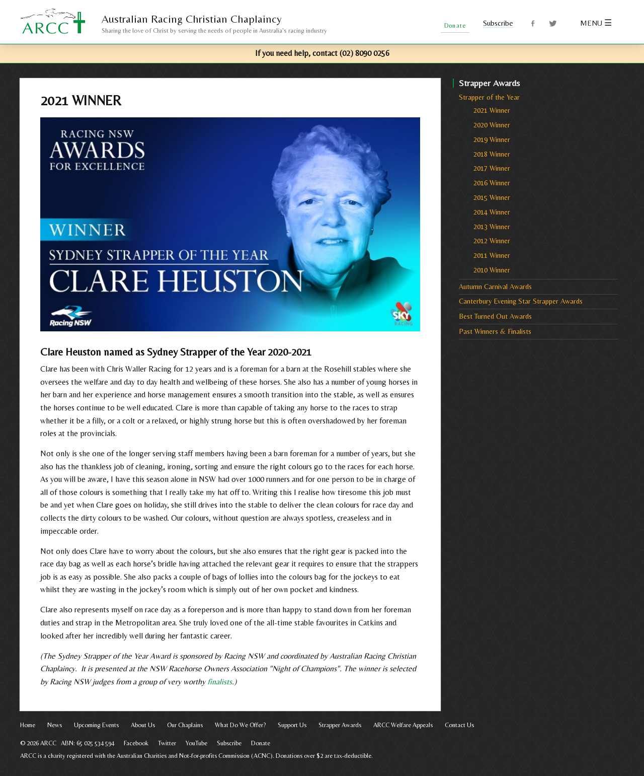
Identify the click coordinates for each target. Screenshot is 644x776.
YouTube (196, 743)
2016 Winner (491, 183)
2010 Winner (491, 270)
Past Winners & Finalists (495, 331)
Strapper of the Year (489, 97)
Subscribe (498, 23)
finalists (219, 681)
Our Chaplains (185, 725)
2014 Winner (491, 212)
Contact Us (459, 725)
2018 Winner (491, 154)
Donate (260, 743)
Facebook (533, 23)
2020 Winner (491, 125)
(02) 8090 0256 (364, 53)
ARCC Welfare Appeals (403, 725)
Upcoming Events (96, 725)
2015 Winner (491, 197)
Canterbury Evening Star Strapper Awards (521, 301)
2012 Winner (491, 241)
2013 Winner (491, 227)
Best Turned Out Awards (495, 316)
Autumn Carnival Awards (495, 287)
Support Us (292, 725)
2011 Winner (491, 255)
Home (27, 725)
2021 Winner (491, 110)
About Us (143, 725)
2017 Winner (491, 168)
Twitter (553, 23)
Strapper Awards (339, 725)
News (54, 725)
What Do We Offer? (240, 725)
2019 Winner (491, 139)
